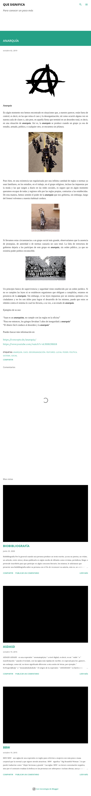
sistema (6, 355)
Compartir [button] (8, 359)
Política (73, 352)
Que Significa (14, 4)
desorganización (37, 352)
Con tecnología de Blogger (45, 789)
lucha (59, 352)
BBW (6, 747)
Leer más (84, 573)
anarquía (17, 352)
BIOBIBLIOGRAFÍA (16, 546)
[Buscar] (80, 4)
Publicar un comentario (27, 573)
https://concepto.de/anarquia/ (19, 339)
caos (25, 352)
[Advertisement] (45, 452)
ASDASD (9, 647)
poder (65, 352)
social (14, 355)
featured (50, 352)
